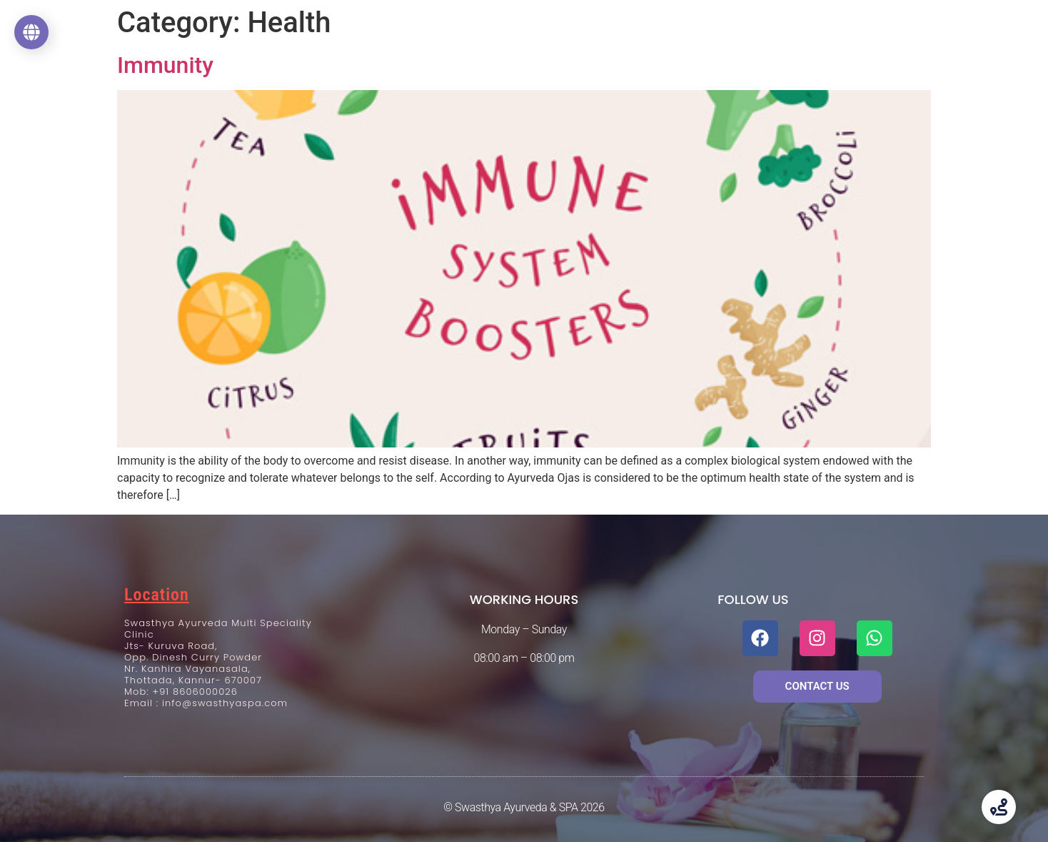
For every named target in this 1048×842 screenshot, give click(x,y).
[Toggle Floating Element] (999, 807)
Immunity (165, 65)
